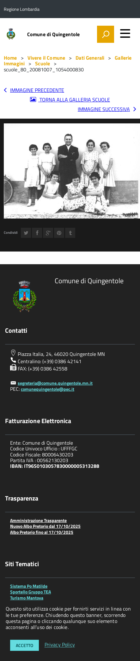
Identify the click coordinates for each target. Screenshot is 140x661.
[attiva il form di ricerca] (105, 34)
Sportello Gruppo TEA (30, 591)
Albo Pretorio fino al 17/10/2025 (41, 532)
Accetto (24, 645)
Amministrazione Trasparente (38, 520)
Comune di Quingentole (53, 34)
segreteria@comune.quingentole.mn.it (55, 383)
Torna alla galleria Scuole (74, 99)
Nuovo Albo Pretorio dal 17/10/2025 (45, 526)
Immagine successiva (104, 109)
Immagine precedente (37, 90)
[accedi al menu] (125, 33)
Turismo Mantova (26, 597)
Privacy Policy (60, 645)
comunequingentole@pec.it (47, 389)
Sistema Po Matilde (28, 586)
